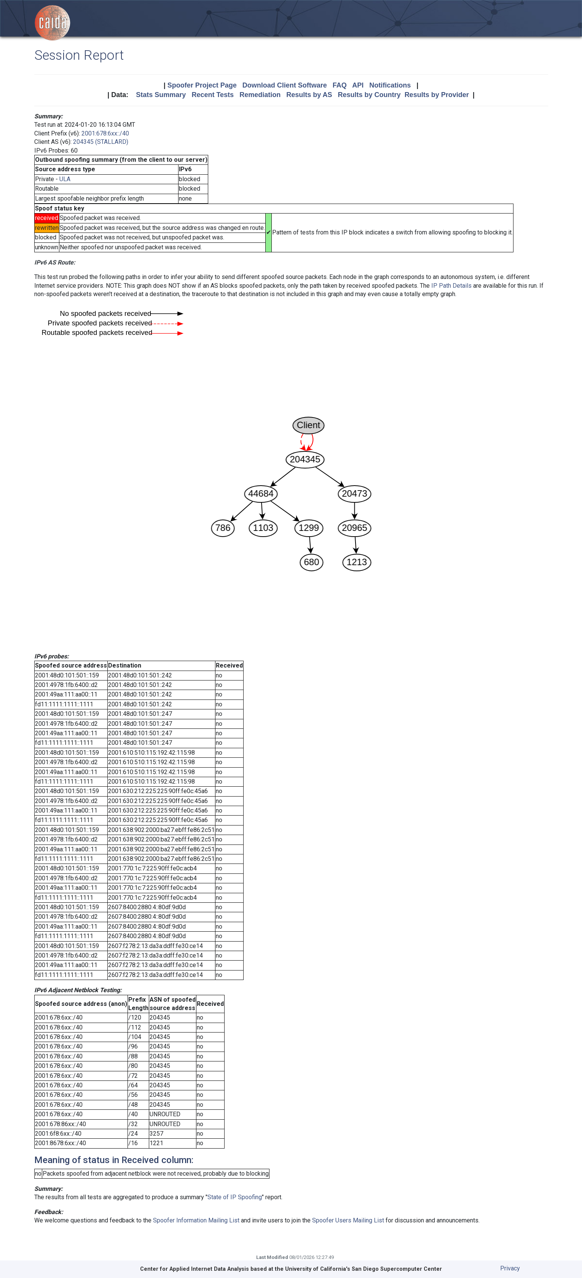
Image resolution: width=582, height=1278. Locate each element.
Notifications (390, 85)
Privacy (510, 1268)
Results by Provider (437, 95)
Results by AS (309, 95)
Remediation (260, 95)
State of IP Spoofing (234, 1197)
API (358, 85)
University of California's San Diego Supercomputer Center (363, 1269)
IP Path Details (451, 285)
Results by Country (369, 95)
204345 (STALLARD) (100, 141)
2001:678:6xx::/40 (105, 133)
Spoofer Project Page (202, 85)
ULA (64, 179)
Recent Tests (212, 95)
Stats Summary (161, 95)
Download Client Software (284, 85)
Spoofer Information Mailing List (196, 1220)
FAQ (340, 85)
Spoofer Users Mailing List (348, 1220)
